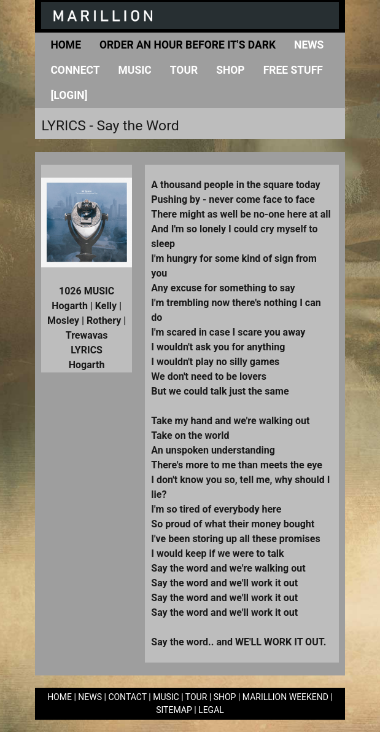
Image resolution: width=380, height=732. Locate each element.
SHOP (225, 697)
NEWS (90, 697)
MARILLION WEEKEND (285, 697)
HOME (59, 697)
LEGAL (211, 710)
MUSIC (166, 697)
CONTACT (127, 697)
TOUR (196, 697)
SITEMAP (174, 710)
